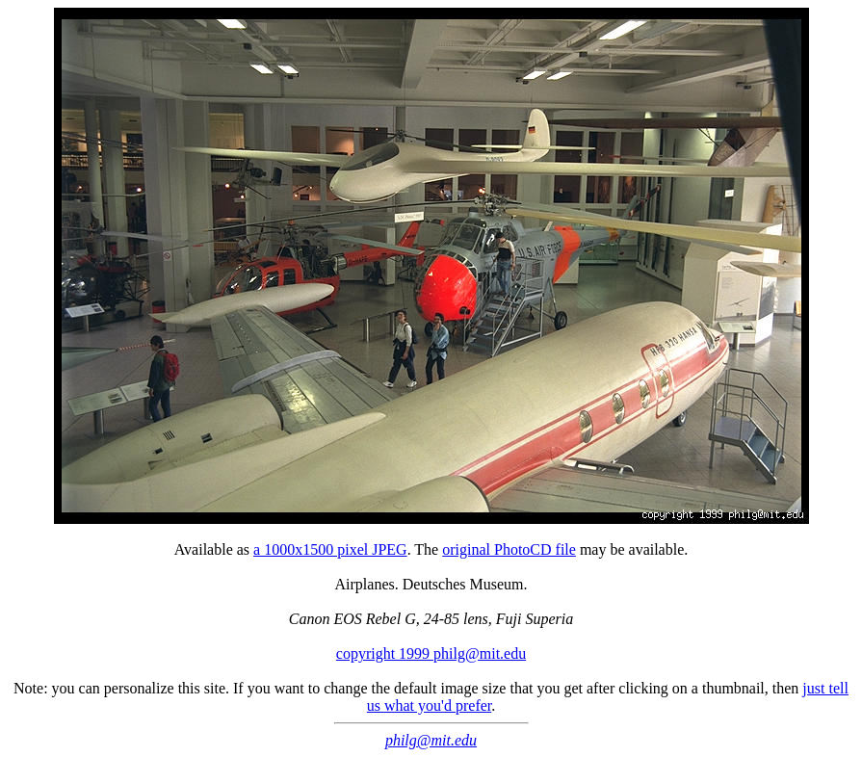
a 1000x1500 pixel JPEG (330, 549)
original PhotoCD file (509, 549)
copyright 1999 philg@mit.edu (431, 653)
